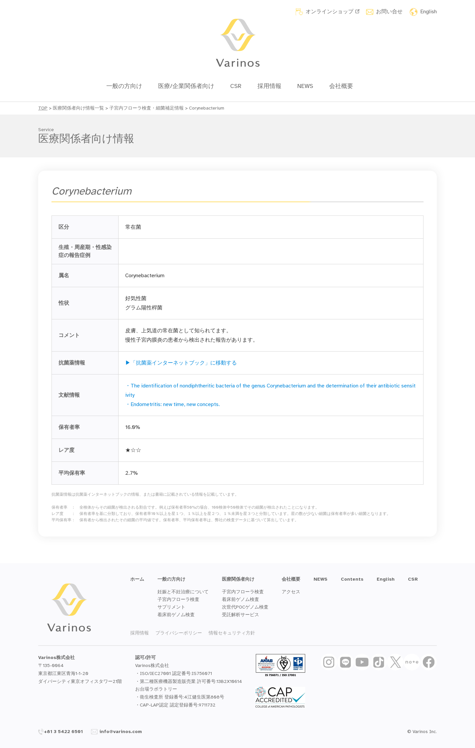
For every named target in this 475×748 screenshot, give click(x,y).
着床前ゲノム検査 (176, 615)
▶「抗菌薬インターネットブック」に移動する (181, 363)
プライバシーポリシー (178, 633)
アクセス (291, 592)
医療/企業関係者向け (186, 86)
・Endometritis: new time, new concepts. (172, 404)
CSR (235, 86)
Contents (352, 579)
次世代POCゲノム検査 (245, 607)
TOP (43, 108)
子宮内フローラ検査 (178, 599)
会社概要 (341, 86)
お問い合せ (389, 11)
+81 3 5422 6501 (60, 731)
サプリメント (171, 607)
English (428, 11)
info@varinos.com (116, 731)
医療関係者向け (238, 579)
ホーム (137, 579)
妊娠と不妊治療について (183, 592)
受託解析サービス (240, 615)
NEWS (305, 86)
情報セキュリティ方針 (232, 633)
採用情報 (269, 86)
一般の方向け (124, 86)
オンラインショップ (332, 11)
